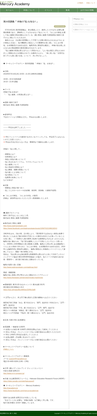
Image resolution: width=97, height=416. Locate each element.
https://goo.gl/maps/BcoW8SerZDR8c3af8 (19, 290)
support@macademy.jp (18, 359)
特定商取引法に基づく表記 (8, 413)
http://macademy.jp (10, 388)
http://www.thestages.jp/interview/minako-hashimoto (23, 278)
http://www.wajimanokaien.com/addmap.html (20, 267)
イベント (48, 10)
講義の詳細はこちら (81, 24)
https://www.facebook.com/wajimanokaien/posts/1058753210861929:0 (30, 228)
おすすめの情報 (87, 10)
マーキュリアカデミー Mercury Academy (74, 413)
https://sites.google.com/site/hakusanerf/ (18, 381)
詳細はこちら (8, 349)
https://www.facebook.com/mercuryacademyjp (20, 391)
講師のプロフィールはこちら (84, 30)
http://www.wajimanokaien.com (15, 226)
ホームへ (9, 10)
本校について (90, 3)
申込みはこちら (79, 19)
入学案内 (80, 3)
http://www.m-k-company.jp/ (13, 373)
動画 (68, 10)
